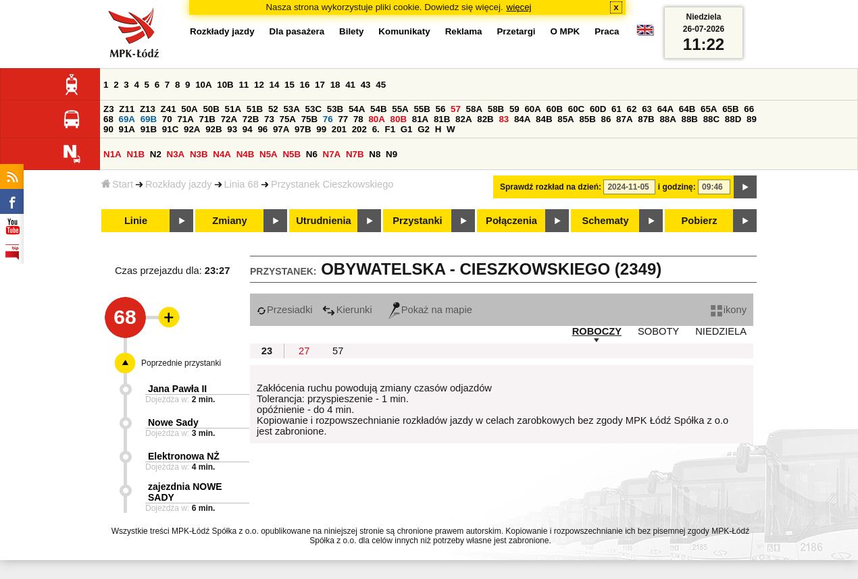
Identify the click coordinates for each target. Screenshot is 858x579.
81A (420, 119)
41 (350, 85)
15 (289, 85)
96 (262, 129)
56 (441, 109)
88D (733, 119)
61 (616, 109)
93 (232, 129)
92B (213, 129)
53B (335, 109)
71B (207, 119)
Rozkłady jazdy (178, 184)
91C (170, 129)
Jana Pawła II (177, 388)
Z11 (126, 109)
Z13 (147, 109)
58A (474, 109)
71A (185, 119)
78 (358, 119)
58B (496, 109)
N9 (391, 154)
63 (647, 109)
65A (709, 109)
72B (251, 119)
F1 (389, 129)
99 (321, 129)
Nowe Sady (173, 422)
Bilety (351, 31)
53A (291, 109)
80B (398, 119)
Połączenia (511, 220)
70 (167, 119)
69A (127, 119)
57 (456, 109)
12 (259, 85)
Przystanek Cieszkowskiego (332, 184)
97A (281, 129)
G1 (407, 129)
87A (624, 119)
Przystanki (417, 220)
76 (328, 119)
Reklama (463, 31)
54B (378, 109)
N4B (245, 154)
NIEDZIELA (721, 331)
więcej (519, 7)
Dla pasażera (297, 31)
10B (225, 85)
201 (339, 129)
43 (366, 85)
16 (305, 85)
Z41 (168, 109)
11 (243, 85)
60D (598, 109)
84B (544, 119)
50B (211, 109)
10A (203, 85)
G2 (424, 129)
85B (587, 119)
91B (149, 129)
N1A (112, 154)
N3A (176, 154)
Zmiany (229, 220)
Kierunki (347, 309)
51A (233, 109)
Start (117, 184)
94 (248, 129)
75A (288, 119)
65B (730, 109)
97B (303, 129)
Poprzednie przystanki (181, 363)
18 (335, 85)
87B (646, 119)
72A (229, 119)
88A (667, 119)
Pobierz (699, 220)
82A (463, 119)
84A (522, 119)
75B (309, 119)
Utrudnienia (323, 220)
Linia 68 (241, 184)
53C (313, 109)
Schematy (605, 220)
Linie (135, 220)
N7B (355, 154)
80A (376, 119)
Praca (607, 31)
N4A (222, 154)
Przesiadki (285, 309)
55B (421, 109)
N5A (268, 154)
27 (304, 351)
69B (149, 119)
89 (752, 119)
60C (576, 109)
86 (606, 119)
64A (665, 109)
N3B (199, 154)
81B (442, 119)
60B (555, 109)
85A (565, 119)
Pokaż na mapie (430, 309)
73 (269, 119)
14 (275, 85)
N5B (291, 154)
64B (687, 109)
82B (485, 119)
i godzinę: (677, 187)
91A (127, 129)
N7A (332, 154)
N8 (374, 154)
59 (514, 109)
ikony (729, 309)
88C (711, 119)
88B (690, 119)
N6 (312, 154)
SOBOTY (658, 331)
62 (632, 109)
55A (400, 109)
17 (320, 85)
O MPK (565, 31)
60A (532, 109)
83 (504, 119)
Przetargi (516, 31)
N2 (155, 154)
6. (376, 129)
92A (192, 129)
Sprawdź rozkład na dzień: (550, 187)
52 (273, 109)
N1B (135, 154)
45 (381, 85)
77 (343, 119)
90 (108, 129)
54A (357, 109)
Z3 (108, 109)
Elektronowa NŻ (184, 456)
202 (359, 129)
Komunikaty (404, 31)
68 (108, 119)
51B (255, 109)
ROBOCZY (597, 331)
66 (749, 109)
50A (189, 109)
